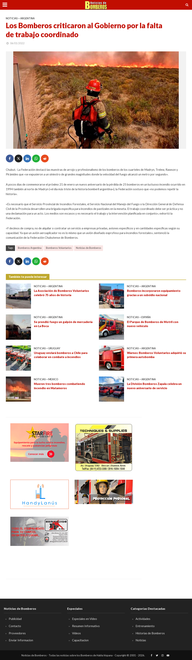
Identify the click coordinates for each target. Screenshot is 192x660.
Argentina (27, 18)
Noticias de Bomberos (88, 247)
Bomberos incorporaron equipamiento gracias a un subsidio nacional (154, 293)
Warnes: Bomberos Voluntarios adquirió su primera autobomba (156, 355)
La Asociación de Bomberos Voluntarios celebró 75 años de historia (61, 293)
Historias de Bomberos (150, 633)
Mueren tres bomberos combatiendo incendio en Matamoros (59, 386)
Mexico (53, 379)
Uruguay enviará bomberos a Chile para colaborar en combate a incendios (60, 355)
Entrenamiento (145, 626)
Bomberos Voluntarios (58, 247)
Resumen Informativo (86, 626)
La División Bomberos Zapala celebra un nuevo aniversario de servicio (154, 386)
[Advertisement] (104, 541)
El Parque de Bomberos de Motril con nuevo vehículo (152, 324)
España (146, 317)
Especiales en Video (84, 618)
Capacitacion (80, 640)
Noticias (12, 18)
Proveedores (17, 633)
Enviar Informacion (21, 640)
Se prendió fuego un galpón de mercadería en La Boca (63, 324)
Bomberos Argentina (29, 247)
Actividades (143, 618)
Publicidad (15, 618)
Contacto (15, 626)
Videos (76, 633)
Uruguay (54, 348)
